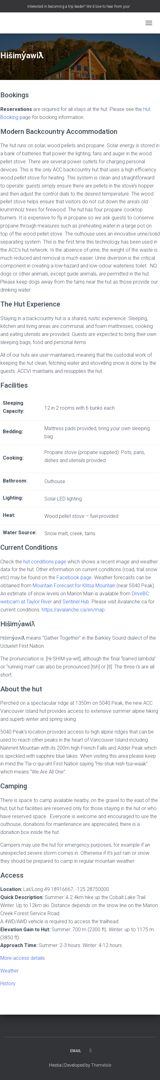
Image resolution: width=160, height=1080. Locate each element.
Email (75, 1051)
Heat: (9, 515)
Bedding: (13, 431)
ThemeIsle (101, 1065)
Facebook (91, 1050)
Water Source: (20, 533)
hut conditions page (44, 562)
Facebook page (74, 577)
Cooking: (13, 458)
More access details (22, 958)
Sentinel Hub (75, 602)
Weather (9, 971)
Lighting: (13, 498)
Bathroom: (15, 481)
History (8, 983)
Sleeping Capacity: (13, 407)
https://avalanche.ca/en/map (73, 610)
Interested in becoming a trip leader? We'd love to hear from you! (78, 6)
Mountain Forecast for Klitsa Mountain (74, 585)
